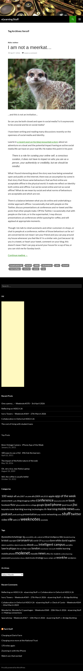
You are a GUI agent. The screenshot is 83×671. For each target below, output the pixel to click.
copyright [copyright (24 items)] (12, 541)
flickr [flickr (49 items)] (13, 504)
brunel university (16, 265)
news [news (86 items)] (42, 553)
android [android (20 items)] (40, 537)
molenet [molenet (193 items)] (22, 552)
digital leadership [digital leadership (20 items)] (20, 545)
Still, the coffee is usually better (15, 476)
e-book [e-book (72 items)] (70, 500)
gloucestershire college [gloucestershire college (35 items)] (26, 505)
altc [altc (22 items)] (35, 537)
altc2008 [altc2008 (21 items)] (28, 496)
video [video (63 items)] (4, 519)
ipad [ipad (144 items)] (48, 504)
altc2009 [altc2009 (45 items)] (35, 496)
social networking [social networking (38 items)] (49, 514)
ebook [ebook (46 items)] (30, 544)
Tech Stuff (8, 629)
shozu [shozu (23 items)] (22, 558)
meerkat (27, 269)
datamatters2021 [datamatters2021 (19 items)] (60, 501)
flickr (10, 42)
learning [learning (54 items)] (19, 509)
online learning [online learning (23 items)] (66, 554)
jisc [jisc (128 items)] (75, 504)
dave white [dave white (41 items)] (55, 540)
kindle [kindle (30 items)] (12, 509)
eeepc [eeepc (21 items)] (36, 545)
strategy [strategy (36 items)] (39, 557)
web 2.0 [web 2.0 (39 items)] (16, 519)
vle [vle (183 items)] (10, 519)
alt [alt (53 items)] (15, 496)
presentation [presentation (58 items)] (30, 514)
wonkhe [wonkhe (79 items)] (61, 557)
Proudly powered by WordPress (13, 667)
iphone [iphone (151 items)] (56, 504)
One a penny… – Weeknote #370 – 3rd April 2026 (23, 403)
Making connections (13, 612)
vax (43, 269)
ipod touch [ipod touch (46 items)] (67, 504)
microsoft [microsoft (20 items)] (52, 549)
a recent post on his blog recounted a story (37, 141)
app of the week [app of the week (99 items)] (65, 496)
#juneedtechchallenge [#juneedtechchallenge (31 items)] (11, 537)
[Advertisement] (12, 344)
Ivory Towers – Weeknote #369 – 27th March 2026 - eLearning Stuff (31, 597)
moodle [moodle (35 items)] (34, 553)
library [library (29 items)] (20, 548)
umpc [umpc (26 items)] (51, 558)
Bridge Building (71, 597)
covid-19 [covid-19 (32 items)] (37, 540)
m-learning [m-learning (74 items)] (50, 509)
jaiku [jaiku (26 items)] (71, 545)
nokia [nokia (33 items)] (77, 509)
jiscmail (65, 265)
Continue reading (18, 255)
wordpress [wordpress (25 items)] (72, 558)
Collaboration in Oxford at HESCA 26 (17, 419)
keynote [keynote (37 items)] (5, 509)
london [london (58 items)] (35, 548)
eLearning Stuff (10, 19)
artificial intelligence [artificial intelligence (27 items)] (51, 537)
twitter (15, 42)
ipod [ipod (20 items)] (66, 545)
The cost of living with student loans (17, 424)
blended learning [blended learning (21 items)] (69, 537)
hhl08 (37, 265)
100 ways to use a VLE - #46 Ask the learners (20, 453)
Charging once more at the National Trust (19, 640)
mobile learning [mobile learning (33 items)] (63, 548)
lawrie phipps (15, 269)
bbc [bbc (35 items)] (61, 537)
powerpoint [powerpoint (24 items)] (6, 558)
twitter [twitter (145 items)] (76, 514)
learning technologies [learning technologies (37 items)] (34, 509)
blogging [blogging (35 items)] (25, 501)
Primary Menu (79, 19)
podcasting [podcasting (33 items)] (17, 514)
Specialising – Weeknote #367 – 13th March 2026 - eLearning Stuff (30, 618)
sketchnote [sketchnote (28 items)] (30, 558)
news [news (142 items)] (70, 509)
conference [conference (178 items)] (44, 500)
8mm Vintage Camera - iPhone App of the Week (22, 445)
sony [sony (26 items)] (60, 514)
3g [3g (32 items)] (23, 537)
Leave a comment (30, 53)
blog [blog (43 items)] (19, 500)
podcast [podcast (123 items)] (6, 514)
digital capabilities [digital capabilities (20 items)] (7, 545)
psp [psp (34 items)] (38, 514)
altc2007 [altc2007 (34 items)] (21, 496)
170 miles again (8, 645)
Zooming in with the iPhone (13, 650)
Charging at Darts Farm (11, 635)
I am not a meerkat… (30, 47)
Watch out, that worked (11, 656)
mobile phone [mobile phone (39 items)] (8, 553)
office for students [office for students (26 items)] (53, 554)
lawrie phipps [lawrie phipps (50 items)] (8, 548)
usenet (36, 269)
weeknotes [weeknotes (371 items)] (30, 518)
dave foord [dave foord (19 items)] (45, 541)
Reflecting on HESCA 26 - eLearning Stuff (19, 592)
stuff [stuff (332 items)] (66, 513)
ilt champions (47, 265)
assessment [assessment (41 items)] (6, 500)
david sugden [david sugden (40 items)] (68, 540)
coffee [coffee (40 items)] (33, 500)
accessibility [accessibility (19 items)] (29, 537)
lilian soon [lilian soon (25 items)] (27, 549)
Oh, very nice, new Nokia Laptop (15, 468)
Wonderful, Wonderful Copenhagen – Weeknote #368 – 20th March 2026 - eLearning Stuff (41, 610)
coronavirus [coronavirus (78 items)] (25, 540)
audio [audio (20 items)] (15, 501)
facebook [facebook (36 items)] (5, 505)
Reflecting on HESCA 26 (12, 408)
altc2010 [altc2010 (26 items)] (44, 496)
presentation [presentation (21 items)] (15, 558)
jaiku (57, 265)
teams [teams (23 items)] (46, 558)
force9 (28, 265)
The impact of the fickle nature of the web (19, 460)
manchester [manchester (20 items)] (44, 549)
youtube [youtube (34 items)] (44, 520)
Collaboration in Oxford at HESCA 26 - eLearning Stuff (25, 602)
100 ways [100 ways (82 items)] (7, 496)
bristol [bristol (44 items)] (4, 540)
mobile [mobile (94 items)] (62, 509)
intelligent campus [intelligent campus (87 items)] (52, 544)
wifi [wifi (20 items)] (54, 558)
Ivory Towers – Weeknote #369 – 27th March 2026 (23, 413)
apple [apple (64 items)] (52, 496)
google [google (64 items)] (40, 504)
